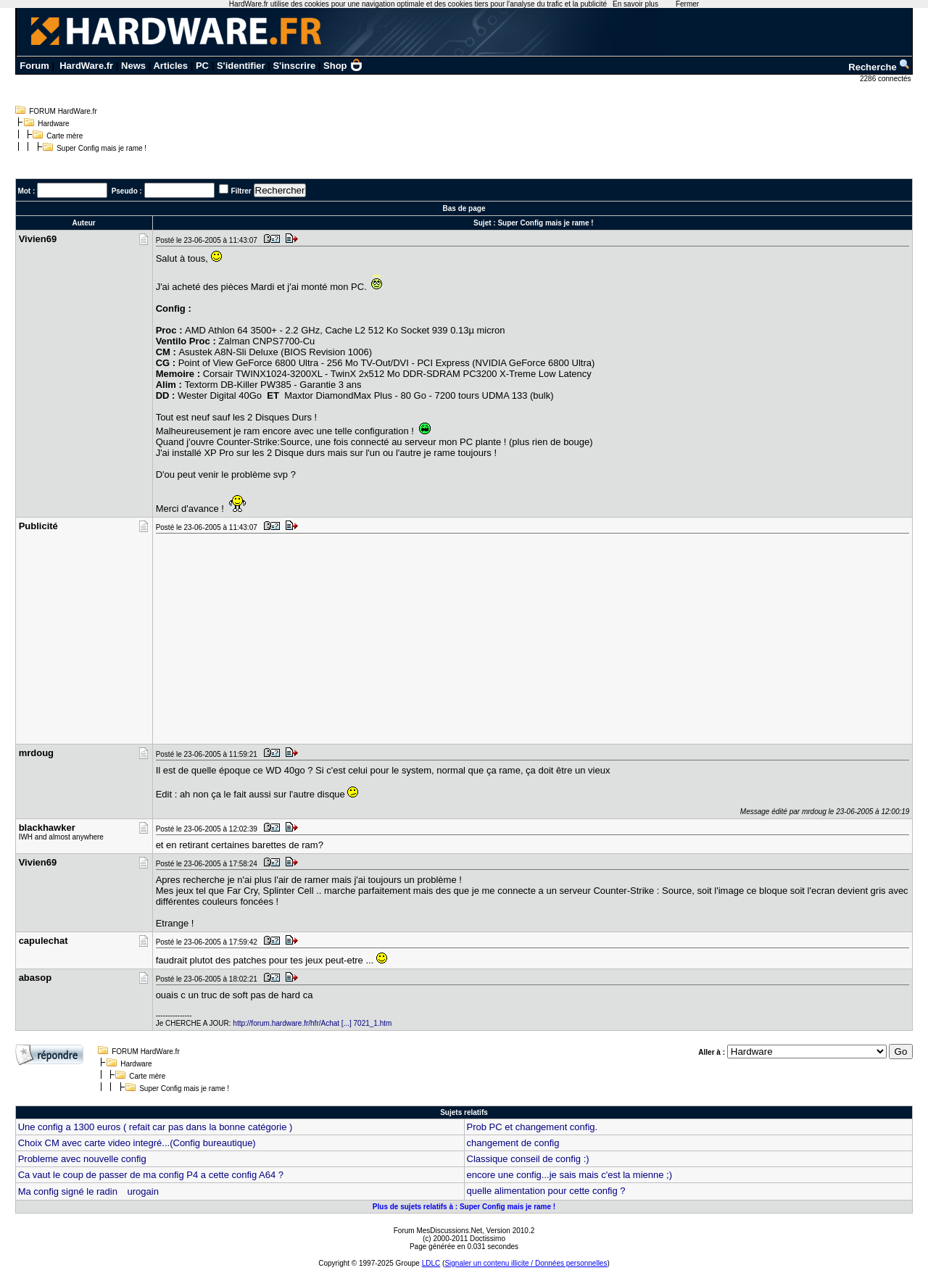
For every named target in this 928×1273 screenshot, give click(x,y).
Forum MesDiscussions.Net (438, 1231)
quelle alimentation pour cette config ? (546, 1190)
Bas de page (464, 208)
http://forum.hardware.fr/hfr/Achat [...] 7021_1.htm (312, 1023)
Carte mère (64, 136)
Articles (170, 65)
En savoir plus (635, 4)
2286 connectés (886, 79)
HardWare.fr (86, 65)
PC (202, 65)
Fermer (687, 4)
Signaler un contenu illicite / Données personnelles (525, 1263)
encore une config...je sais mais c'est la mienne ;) (570, 1174)
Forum (34, 65)
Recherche (879, 67)
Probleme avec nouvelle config (82, 1158)
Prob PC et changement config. (532, 1126)
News (133, 65)
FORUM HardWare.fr (63, 111)
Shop (342, 65)
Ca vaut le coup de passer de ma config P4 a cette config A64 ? (150, 1174)
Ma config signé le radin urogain (88, 1191)
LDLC (431, 1263)
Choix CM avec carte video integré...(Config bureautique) (137, 1142)
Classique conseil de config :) (528, 1158)
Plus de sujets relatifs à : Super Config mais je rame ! (464, 1207)
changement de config (513, 1142)
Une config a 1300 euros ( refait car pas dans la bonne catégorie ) (155, 1126)
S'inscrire (294, 65)
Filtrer (241, 191)
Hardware (53, 124)
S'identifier (241, 65)
